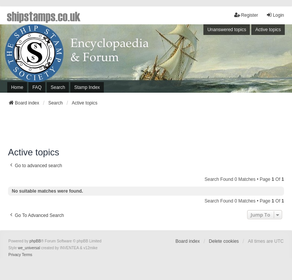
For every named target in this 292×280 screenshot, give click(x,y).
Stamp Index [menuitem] (87, 87)
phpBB (35, 241)
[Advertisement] (146, 128)
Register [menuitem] (246, 15)
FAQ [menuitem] (36, 87)
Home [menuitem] (17, 87)
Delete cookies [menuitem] (224, 241)
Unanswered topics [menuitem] (226, 29)
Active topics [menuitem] (268, 29)
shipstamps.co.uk (44, 16)
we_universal (29, 248)
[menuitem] (14, 255)
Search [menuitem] (58, 87)
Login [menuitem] (275, 15)
